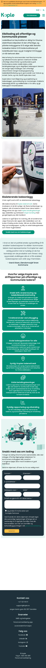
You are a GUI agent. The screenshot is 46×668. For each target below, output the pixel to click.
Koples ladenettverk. (25, 205)
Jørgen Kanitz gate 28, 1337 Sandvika (23, 609)
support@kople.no (23, 605)
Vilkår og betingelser (23, 618)
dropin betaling (29, 213)
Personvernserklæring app (23, 622)
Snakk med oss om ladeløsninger (18, 232)
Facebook (21, 635)
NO (40, 10)
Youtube (22, 646)
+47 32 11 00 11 (23, 602)
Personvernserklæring (23, 658)
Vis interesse (32, 15)
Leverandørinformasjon (23, 626)
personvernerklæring (33, 526)
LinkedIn (22, 639)
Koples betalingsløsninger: (31, 211)
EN (37, 10)
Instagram (22, 642)
